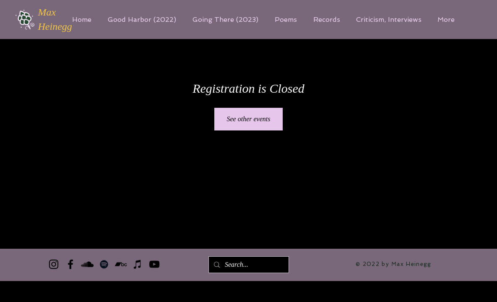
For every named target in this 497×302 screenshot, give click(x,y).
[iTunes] (137, 264)
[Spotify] (104, 264)
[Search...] (248, 265)
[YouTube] (154, 264)
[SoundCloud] (87, 264)
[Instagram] (53, 264)
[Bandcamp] (120, 264)
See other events (249, 118)
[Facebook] (70, 264)
